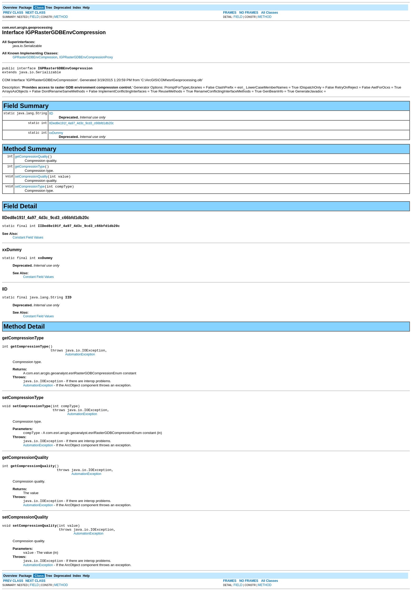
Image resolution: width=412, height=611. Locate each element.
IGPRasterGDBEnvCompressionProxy (86, 57)
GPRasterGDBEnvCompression (35, 57)
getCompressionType (30, 170)
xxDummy (56, 134)
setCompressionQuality (31, 180)
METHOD (61, 17)
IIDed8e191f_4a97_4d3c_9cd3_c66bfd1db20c (81, 125)
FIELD (34, 17)
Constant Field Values (28, 243)
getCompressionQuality (31, 159)
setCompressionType (30, 191)
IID (51, 115)
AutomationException (80, 364)
